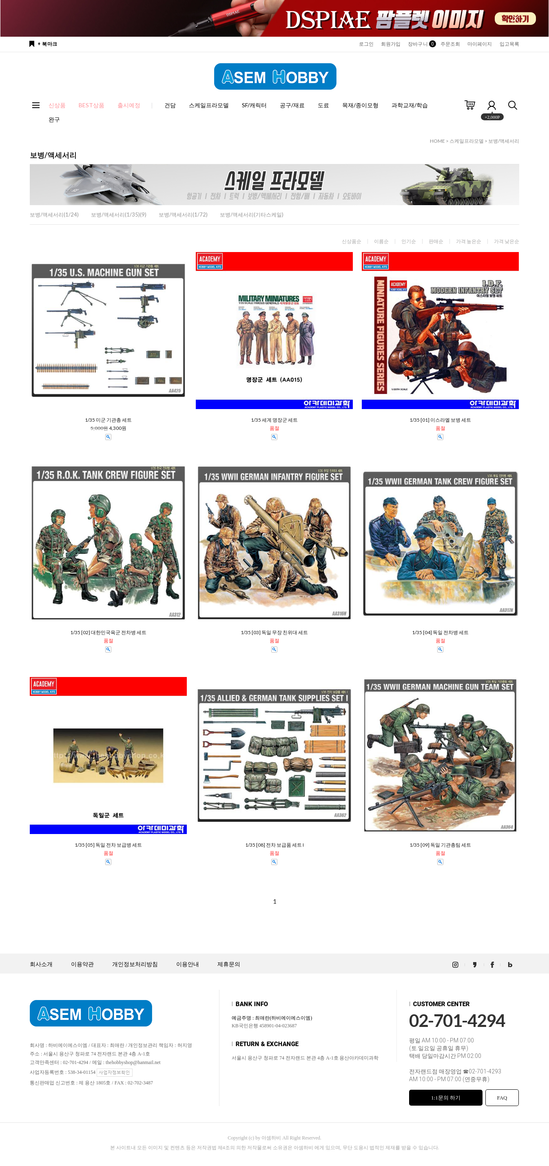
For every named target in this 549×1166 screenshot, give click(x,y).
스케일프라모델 (209, 105)
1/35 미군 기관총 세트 (108, 420)
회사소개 (41, 964)
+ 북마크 (48, 44)
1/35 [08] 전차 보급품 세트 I (274, 845)
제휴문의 (228, 964)
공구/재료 (292, 105)
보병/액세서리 (503, 141)
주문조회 (450, 44)
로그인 (366, 44)
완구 (54, 119)
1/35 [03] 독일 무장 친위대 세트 (274, 632)
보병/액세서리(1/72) (183, 214)
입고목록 (509, 44)
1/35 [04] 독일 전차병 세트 (440, 632)
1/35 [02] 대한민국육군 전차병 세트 (108, 632)
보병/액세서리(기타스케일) (251, 214)
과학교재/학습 (410, 105)
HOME (437, 141)
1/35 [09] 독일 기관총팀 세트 (440, 845)
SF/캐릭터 (254, 105)
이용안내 (187, 964)
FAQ (502, 1098)
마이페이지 (479, 44)
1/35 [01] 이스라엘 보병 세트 (440, 420)
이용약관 (82, 964)
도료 (323, 105)
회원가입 (391, 44)
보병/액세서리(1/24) (54, 214)
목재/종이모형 (360, 105)
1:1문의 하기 (445, 1098)
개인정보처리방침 (135, 964)
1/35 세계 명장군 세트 (274, 420)
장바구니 (420, 44)
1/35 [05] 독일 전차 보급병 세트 (108, 845)
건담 (170, 105)
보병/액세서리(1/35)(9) (118, 214)
